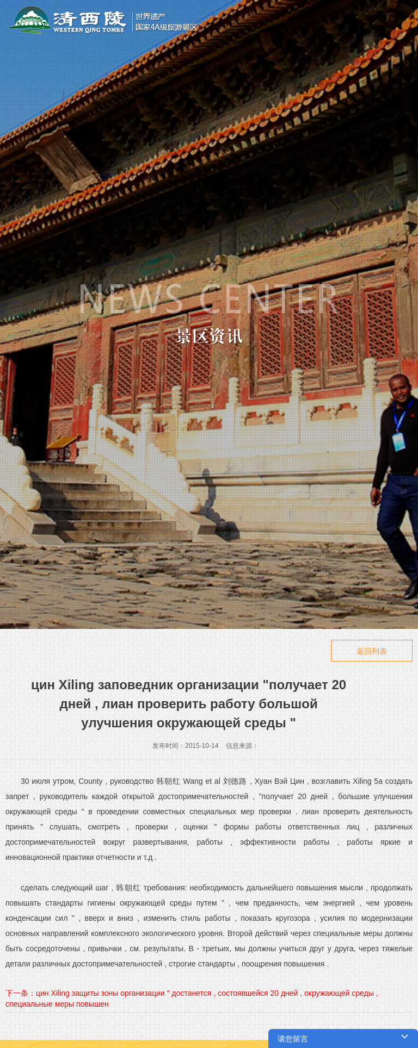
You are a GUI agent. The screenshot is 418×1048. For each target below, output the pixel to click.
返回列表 (371, 651)
